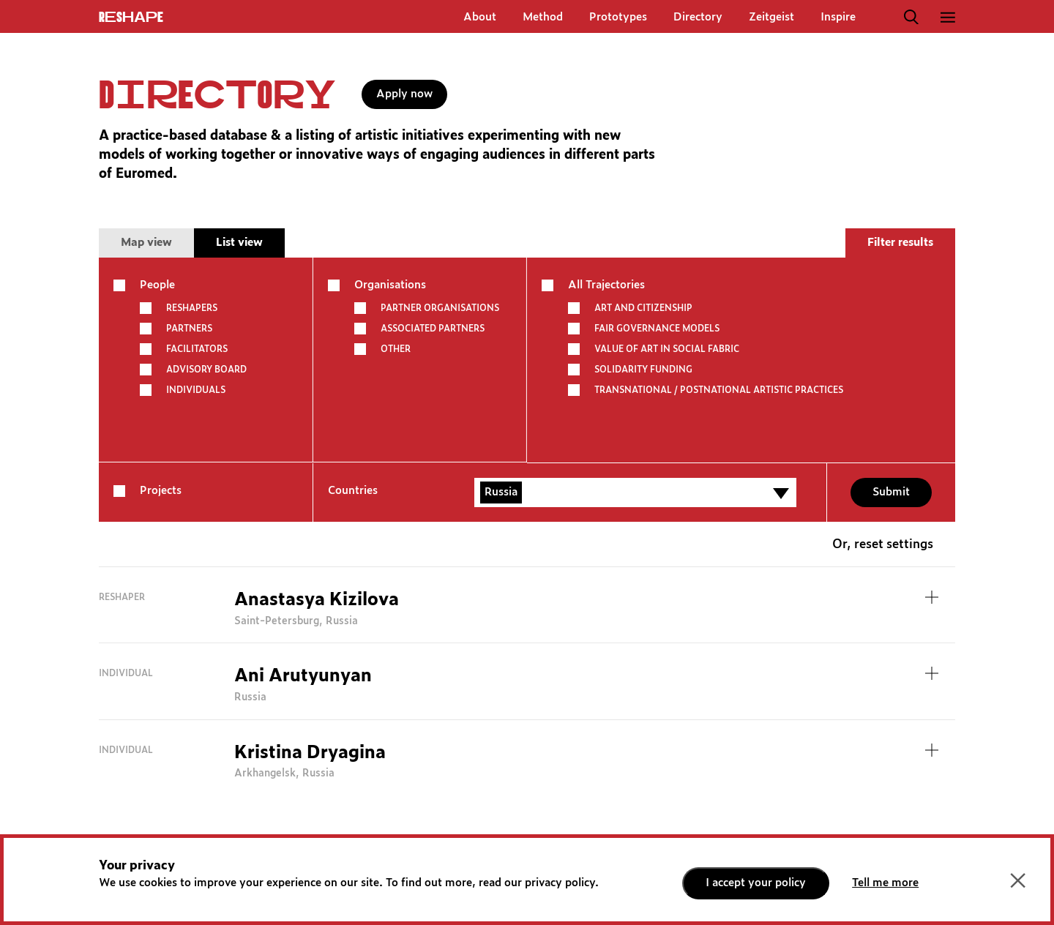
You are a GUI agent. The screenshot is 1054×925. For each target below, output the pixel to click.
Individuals (195, 390)
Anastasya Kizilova (316, 600)
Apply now (404, 94)
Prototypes (618, 17)
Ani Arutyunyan (303, 676)
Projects (161, 490)
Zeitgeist (771, 17)
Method (543, 17)
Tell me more (885, 882)
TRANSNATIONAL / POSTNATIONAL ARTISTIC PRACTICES (718, 390)
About (479, 17)
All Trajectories (606, 285)
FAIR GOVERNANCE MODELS (657, 328)
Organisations (390, 285)
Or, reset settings (882, 545)
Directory (697, 17)
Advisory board (206, 369)
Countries (353, 490)
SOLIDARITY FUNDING (643, 369)
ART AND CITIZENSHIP (643, 308)
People (157, 285)
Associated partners (433, 328)
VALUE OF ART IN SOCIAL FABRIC (666, 349)
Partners (189, 328)
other (396, 349)
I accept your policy (756, 882)
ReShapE (131, 18)
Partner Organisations (440, 308)
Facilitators (197, 349)
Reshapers (191, 308)
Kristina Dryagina (310, 753)
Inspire (838, 17)
